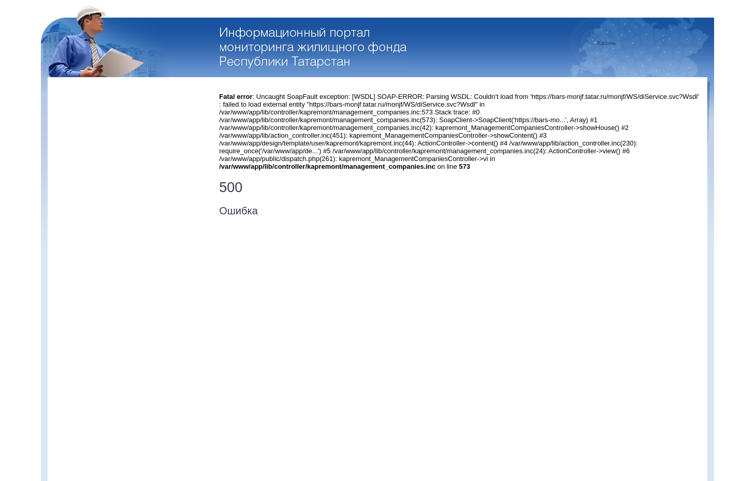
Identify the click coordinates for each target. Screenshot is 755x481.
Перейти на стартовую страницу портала (314, 48)
